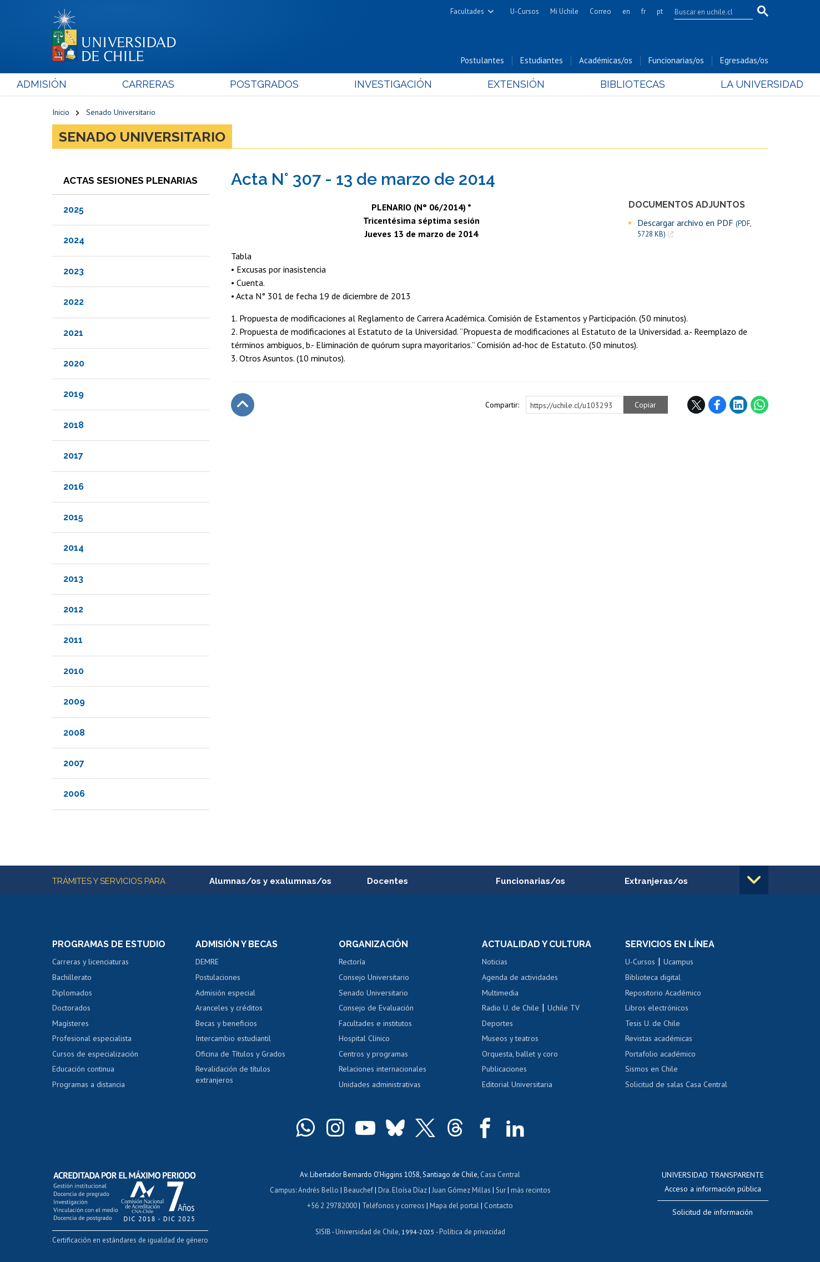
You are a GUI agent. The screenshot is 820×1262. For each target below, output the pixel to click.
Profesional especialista (92, 1038)
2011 (73, 640)
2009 (74, 701)
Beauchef (358, 1190)
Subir (242, 404)
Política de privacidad (472, 1231)
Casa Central (500, 1174)
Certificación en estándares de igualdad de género (130, 1240)
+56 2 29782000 (332, 1205)
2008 (74, 732)
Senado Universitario (120, 112)
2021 (73, 333)
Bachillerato (72, 977)
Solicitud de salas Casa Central (676, 1084)
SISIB (323, 1231)
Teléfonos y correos (393, 1205)
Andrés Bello (318, 1190)
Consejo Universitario (374, 977)
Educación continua (83, 1069)
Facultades (467, 11)
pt (660, 11)
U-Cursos (524, 11)
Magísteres (70, 1023)
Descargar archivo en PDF (694, 228)
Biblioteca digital (653, 977)
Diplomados (72, 993)
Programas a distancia (88, 1084)
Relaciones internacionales (382, 1069)
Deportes (497, 1023)
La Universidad (726, 84)
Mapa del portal (454, 1205)
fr (643, 11)
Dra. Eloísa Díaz (402, 1190)
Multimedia (500, 993)
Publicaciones (504, 1069)
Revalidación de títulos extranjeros (232, 1074)
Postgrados (276, 84)
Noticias (494, 962)
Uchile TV (563, 1008)
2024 (73, 240)
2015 (73, 517)
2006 (74, 793)
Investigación (393, 84)
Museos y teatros (510, 1038)
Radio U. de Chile (510, 1008)
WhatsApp (759, 404)
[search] (706, 12)
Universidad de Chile (367, 1231)
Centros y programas (373, 1054)
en (626, 11)
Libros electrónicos (656, 1008)
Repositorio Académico (663, 993)
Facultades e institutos (375, 1023)
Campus (282, 1190)
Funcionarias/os (676, 60)
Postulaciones (217, 977)
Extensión (504, 84)
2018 (73, 425)
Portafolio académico (660, 1054)
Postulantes (482, 60)
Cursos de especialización (95, 1054)
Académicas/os (605, 60)
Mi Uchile (564, 11)
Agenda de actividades (520, 977)
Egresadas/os (744, 60)
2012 (73, 609)
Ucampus (678, 962)
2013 (73, 579)
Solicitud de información (712, 1212)
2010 (73, 671)
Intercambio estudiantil (233, 1038)
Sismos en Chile (651, 1069)
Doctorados (71, 1008)
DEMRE (207, 962)
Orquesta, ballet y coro (520, 1054)
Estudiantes (541, 60)
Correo (600, 11)
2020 (73, 363)
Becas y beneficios (226, 1023)
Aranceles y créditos (229, 1008)
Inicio (60, 112)
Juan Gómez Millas (461, 1190)
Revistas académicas (658, 1038)
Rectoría (352, 962)
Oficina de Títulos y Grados (240, 1054)
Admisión (77, 84)
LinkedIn (738, 405)
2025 (73, 209)
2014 (73, 547)
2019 (73, 394)
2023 (73, 271)
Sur (501, 1190)
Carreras (171, 84)
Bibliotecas (609, 84)
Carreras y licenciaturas (90, 962)
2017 (73, 455)
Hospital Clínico (364, 1038)
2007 (73, 763)
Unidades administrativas (380, 1084)
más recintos (531, 1190)
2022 (73, 301)
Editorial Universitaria (517, 1084)
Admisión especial (225, 993)
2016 (73, 486)
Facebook (717, 405)
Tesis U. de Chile (652, 1023)
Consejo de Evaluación (376, 1008)
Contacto (498, 1205)
